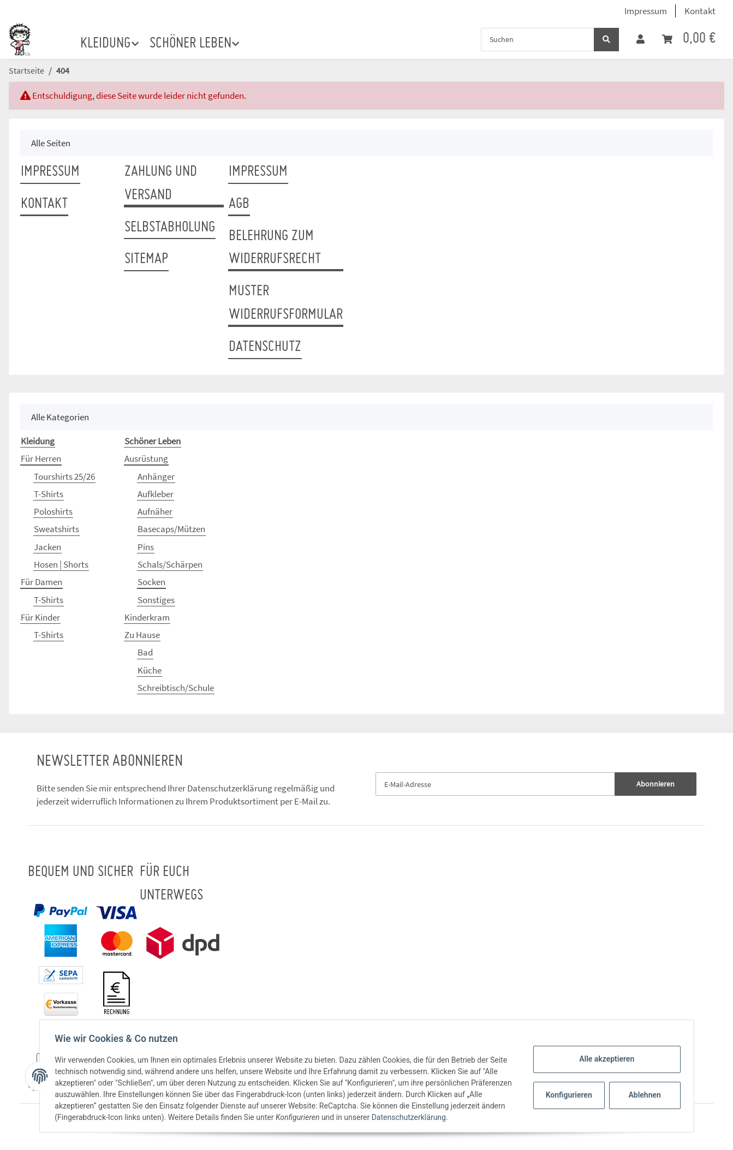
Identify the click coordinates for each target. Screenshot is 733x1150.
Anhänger (156, 476)
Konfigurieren (568, 1095)
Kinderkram (147, 617)
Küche (150, 670)
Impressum (645, 11)
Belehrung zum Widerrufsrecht (275, 248)
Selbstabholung (169, 228)
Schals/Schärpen (170, 564)
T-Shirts (48, 494)
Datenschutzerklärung (229, 788)
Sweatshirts (56, 529)
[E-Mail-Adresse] (496, 784)
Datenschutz (265, 347)
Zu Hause (142, 635)
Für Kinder (40, 617)
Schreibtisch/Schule (176, 688)
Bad (145, 652)
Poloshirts (53, 511)
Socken (151, 582)
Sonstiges (156, 600)
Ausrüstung (146, 458)
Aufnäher (155, 511)
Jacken (47, 547)
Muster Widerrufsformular (286, 303)
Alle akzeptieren (604, 1058)
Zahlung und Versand (160, 183)
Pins (146, 547)
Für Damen (41, 582)
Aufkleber (156, 494)
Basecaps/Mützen (171, 529)
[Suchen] (537, 39)
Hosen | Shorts (61, 564)
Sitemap (146, 259)
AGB (239, 204)
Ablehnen (642, 1095)
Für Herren (41, 458)
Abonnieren (655, 784)
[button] (640, 39)
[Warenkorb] (688, 39)
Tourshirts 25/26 (64, 476)
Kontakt (700, 11)
